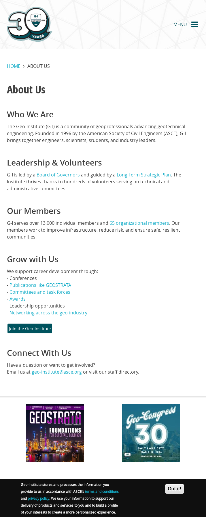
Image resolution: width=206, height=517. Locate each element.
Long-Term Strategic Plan (144, 175)
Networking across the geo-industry (48, 313)
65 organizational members (139, 223)
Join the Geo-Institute (30, 328)
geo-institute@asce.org (57, 372)
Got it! (174, 490)
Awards (18, 299)
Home (13, 66)
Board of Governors (58, 175)
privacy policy (38, 500)
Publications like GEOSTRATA (40, 285)
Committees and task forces (40, 292)
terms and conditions (102, 493)
